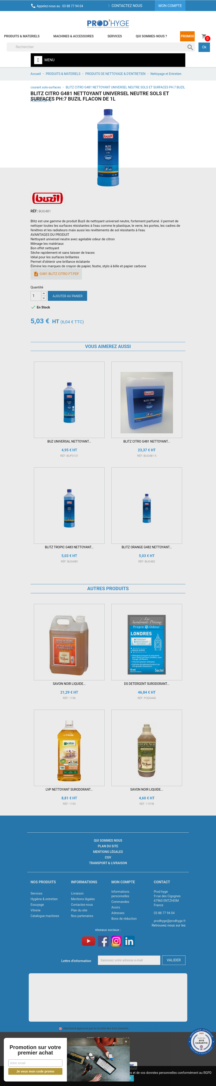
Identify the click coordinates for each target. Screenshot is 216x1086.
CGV (108, 857)
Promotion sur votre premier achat (33, 1047)
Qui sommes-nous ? (151, 36)
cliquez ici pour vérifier (143, 1028)
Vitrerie (36, 910)
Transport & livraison (108, 863)
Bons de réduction (124, 918)
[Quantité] (36, 296)
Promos (187, 36)
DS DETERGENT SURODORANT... (147, 684)
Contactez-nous (82, 904)
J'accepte (124, 1078)
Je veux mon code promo (34, 1071)
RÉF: (34, 211)
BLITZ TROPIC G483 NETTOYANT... (69, 547)
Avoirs (115, 907)
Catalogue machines (45, 916)
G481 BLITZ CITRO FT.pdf (56, 274)
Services (115, 36)
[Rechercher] (101, 47)
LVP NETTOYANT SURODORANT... (69, 789)
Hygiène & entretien (44, 899)
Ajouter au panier (67, 296)
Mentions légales (108, 852)
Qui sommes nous (108, 840)
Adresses (117, 913)
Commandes (120, 902)
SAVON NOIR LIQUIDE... (69, 684)
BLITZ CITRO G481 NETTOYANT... (146, 441)
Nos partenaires (82, 916)
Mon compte (123, 882)
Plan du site (108, 846)
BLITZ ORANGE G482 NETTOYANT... (147, 547)
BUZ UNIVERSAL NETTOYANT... (69, 441)
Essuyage (37, 904)
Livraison (77, 893)
